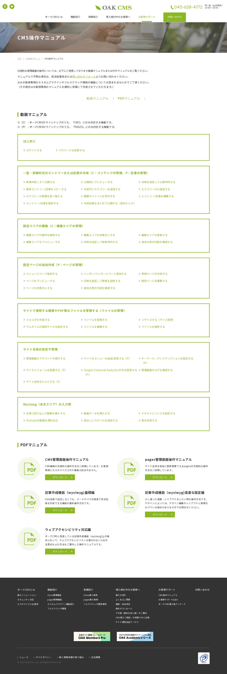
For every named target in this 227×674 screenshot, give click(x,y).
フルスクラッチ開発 (56, 608)
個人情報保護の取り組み (71, 657)
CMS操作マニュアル (167, 595)
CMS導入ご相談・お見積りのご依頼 (132, 617)
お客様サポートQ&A (168, 599)
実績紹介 (93, 16)
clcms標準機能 (54, 595)
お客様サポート (146, 16)
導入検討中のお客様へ (118, 16)
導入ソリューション (26, 595)
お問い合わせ (174, 16)
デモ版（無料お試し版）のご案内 (131, 613)
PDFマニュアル (129, 98)
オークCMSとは (54, 16)
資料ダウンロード (124, 608)
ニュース (24, 657)
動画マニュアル (98, 98)
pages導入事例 (91, 599)
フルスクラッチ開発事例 (95, 604)
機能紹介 (75, 16)
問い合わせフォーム (84, 76)
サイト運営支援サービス (127, 622)
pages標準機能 (54, 599)
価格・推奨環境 (123, 604)
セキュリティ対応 (25, 599)
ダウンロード (60, 477)
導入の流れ (121, 595)
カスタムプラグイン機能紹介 (60, 604)
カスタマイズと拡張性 (27, 604)
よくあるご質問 (123, 599)
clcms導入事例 (91, 595)
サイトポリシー (44, 657)
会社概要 (95, 657)
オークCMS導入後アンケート (172, 604)
